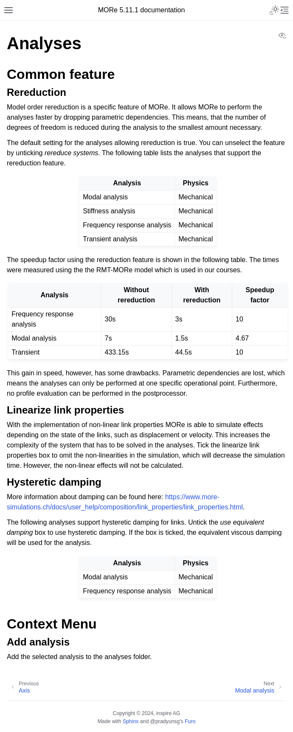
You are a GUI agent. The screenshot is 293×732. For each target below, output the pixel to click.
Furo (190, 721)
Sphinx (130, 721)
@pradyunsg (165, 721)
